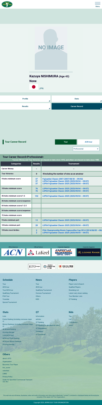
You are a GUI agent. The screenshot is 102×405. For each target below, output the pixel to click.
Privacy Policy (7, 377)
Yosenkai (6, 299)
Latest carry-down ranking (78, 293)
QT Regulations (41, 328)
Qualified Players (75, 287)
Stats (77, 99)
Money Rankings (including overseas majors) (18, 325)
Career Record (77, 106)
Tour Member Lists (75, 296)
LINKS (5, 374)
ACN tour (88, 142)
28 (36, 225)
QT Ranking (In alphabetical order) (48, 325)
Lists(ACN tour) (8, 335)
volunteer (6, 371)
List (70, 319)
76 (36, 188)
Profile (25, 99)
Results (25, 106)
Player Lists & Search (76, 284)
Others (38, 296)
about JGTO (7, 358)
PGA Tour (6, 296)
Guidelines (39, 331)
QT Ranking (73, 299)
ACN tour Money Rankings (12, 341)
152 (36, 196)
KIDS (37, 299)
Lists (4, 316)
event (71, 325)
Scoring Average (8, 332)
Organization (7, 362)
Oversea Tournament (43, 293)
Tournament (73, 322)
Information (40, 316)
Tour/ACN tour (8, 290)
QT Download (40, 334)
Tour (66, 142)
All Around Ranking (9, 329)
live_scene (6, 368)
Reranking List (74, 290)
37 (36, 179)
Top (70, 316)
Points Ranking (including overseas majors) (17, 320)
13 (36, 220)
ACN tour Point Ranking (11, 338)
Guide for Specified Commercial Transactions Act (17, 381)
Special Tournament (10, 302)
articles (38, 319)
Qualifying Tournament (11, 293)
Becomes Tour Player (10, 365)
